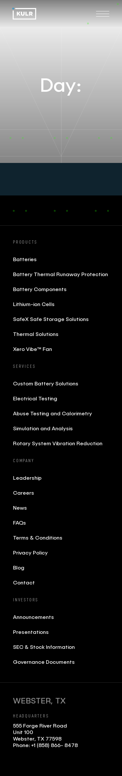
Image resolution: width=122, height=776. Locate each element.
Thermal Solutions (36, 334)
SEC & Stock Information (44, 647)
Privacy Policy (30, 552)
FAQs (19, 522)
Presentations (31, 632)
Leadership (27, 478)
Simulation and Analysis (43, 428)
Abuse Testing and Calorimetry (52, 413)
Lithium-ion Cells (34, 304)
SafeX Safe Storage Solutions (51, 319)
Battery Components (40, 289)
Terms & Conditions (37, 537)
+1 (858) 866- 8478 (54, 745)
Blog (18, 567)
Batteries (25, 259)
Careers (23, 492)
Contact (24, 582)
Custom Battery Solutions (45, 383)
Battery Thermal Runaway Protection (60, 274)
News (20, 507)
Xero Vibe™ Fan (32, 349)
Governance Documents (44, 662)
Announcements (33, 617)
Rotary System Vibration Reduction (57, 443)
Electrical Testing (35, 398)
